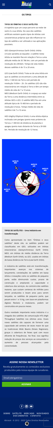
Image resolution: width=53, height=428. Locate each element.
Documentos (20, 415)
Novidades (43, 413)
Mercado (29, 413)
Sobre (6, 413)
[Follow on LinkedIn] (26, 406)
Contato (35, 415)
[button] (3, 4)
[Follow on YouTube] (31, 406)
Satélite (17, 413)
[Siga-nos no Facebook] (22, 406)
